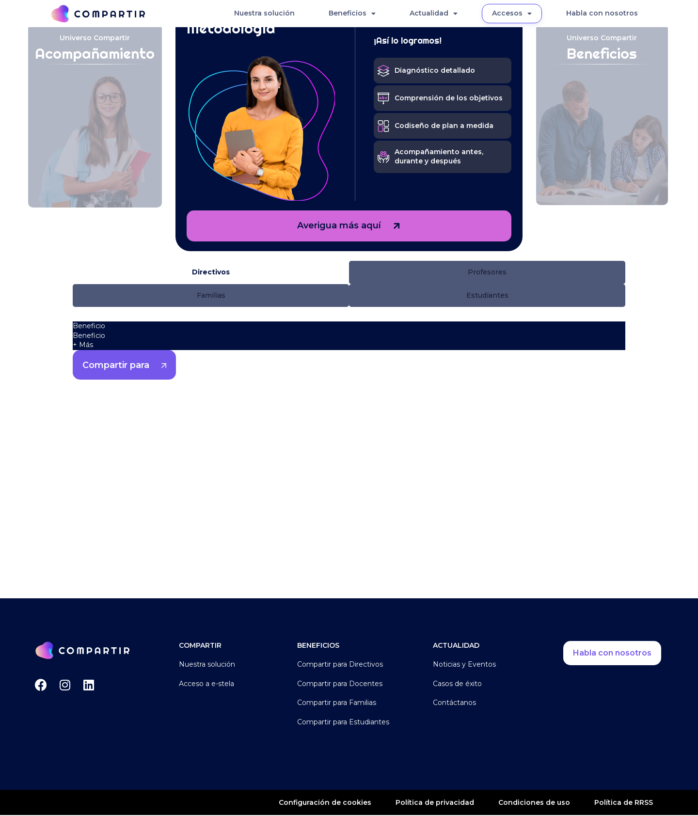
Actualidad (434, 13)
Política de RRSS (623, 803)
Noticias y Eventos (464, 665)
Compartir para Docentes (339, 684)
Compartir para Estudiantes (343, 722)
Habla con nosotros (602, 13)
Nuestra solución (264, 13)
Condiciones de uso (534, 803)
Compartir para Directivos (340, 665)
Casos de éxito (457, 684)
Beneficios (352, 13)
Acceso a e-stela (206, 684)
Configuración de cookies (325, 803)
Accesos (512, 13)
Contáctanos (454, 703)
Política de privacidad (435, 803)
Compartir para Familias (336, 703)
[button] (211, 272)
